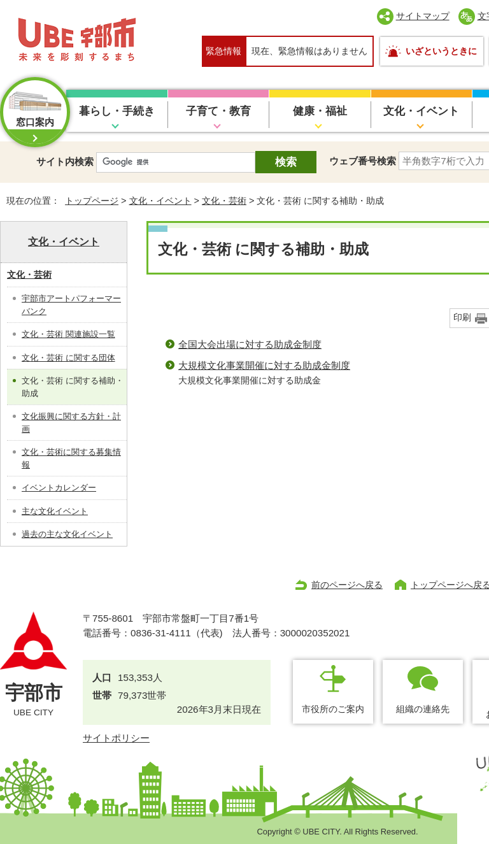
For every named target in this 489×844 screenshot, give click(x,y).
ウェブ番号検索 (362, 160)
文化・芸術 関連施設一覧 (68, 334)
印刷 (462, 317)
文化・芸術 (224, 201)
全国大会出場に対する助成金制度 (250, 344)
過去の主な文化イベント (67, 534)
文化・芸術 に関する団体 (68, 357)
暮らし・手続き (117, 111)
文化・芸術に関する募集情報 (71, 458)
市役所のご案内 (333, 709)
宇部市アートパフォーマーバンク (71, 305)
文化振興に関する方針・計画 (71, 422)
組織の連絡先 (423, 709)
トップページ (91, 201)
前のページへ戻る (347, 585)
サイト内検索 (65, 161)
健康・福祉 (320, 111)
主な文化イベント (55, 511)
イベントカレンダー (59, 487)
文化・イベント (421, 111)
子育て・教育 (218, 111)
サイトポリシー (116, 738)
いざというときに (441, 51)
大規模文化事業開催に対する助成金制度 (264, 365)
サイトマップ (423, 16)
